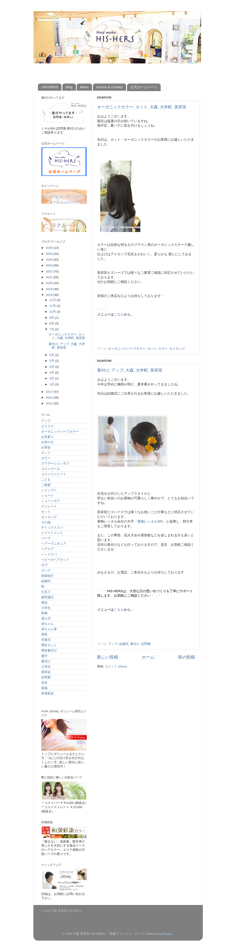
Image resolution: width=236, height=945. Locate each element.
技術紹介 (47, 575)
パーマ (46, 538)
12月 (53, 300)
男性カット (49, 645)
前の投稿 (186, 657)
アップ (112, 644)
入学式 (46, 666)
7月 (52, 329)
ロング (46, 570)
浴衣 (44, 682)
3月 (52, 372)
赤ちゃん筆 (49, 629)
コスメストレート (53, 474)
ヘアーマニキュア (53, 543)
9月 (52, 317)
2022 (49, 271)
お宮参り (47, 437)
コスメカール (50, 468)
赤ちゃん (47, 623)
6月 (52, 355)
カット (152, 348)
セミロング (177, 348)
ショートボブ (50, 501)
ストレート (49, 506)
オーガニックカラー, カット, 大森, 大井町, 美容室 (141, 107)
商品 (44, 602)
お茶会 (46, 447)
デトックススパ (52, 527)
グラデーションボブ (55, 463)
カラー (163, 348)
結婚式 (124, 644)
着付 (44, 656)
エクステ (47, 426)
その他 (46, 522)
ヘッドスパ (49, 554)
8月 (52, 323)
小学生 (46, 608)
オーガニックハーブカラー (127, 348)
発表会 (46, 672)
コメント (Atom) (116, 666)
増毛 (44, 634)
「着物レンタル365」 (150, 521)
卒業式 (46, 640)
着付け (135, 644)
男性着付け (49, 650)
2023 (49, 265)
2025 (49, 253)
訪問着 (146, 644)
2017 (49, 391)
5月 (52, 360)
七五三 (46, 592)
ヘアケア (47, 549)
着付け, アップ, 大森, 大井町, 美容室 (129, 370)
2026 (49, 247)
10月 (53, 311)
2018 (49, 295)
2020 (49, 283)
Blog (69, 87)
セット (46, 511)
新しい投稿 (107, 657)
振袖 (44, 613)
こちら (119, 314)
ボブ (44, 565)
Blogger (167, 933)
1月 (52, 384)
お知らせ (47, 442)
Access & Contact (109, 87)
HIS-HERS (50, 87)
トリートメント (52, 533)
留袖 (44, 688)
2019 (49, 289)
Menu (84, 87)
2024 (49, 259)
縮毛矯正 (47, 597)
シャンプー (49, 490)
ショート (47, 495)
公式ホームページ (143, 87)
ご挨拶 (46, 485)
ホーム (148, 657)
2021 (49, 277)
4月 (52, 366)
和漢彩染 (47, 693)
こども (46, 479)
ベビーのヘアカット (55, 559)
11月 (53, 305)
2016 (49, 397)
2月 (52, 378)
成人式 (46, 618)
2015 (49, 403)
